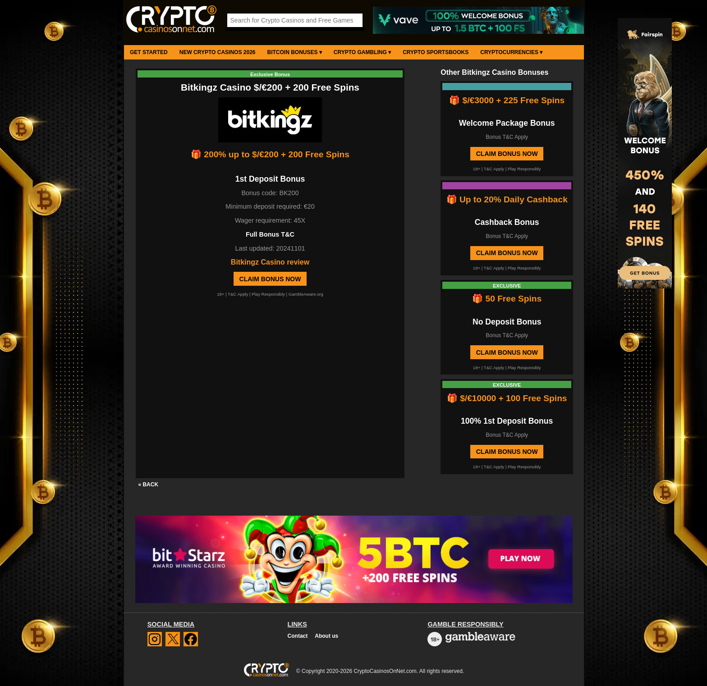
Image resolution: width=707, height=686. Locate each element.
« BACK (148, 484)
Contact (298, 636)
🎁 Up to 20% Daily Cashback (507, 199)
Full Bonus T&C (270, 234)
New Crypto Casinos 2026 (217, 52)
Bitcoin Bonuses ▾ (294, 52)
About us (326, 636)
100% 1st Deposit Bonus (507, 420)
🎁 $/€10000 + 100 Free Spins (507, 398)
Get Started (149, 52)
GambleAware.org (306, 294)
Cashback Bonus (507, 222)
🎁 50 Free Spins (507, 298)
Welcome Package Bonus (507, 123)
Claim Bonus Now (270, 279)
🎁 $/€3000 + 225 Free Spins (507, 100)
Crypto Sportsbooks (435, 52)
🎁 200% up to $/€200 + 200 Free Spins (270, 154)
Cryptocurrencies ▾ (511, 52)
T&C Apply (238, 294)
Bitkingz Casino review (270, 262)
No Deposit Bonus (507, 321)
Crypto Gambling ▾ (362, 52)
